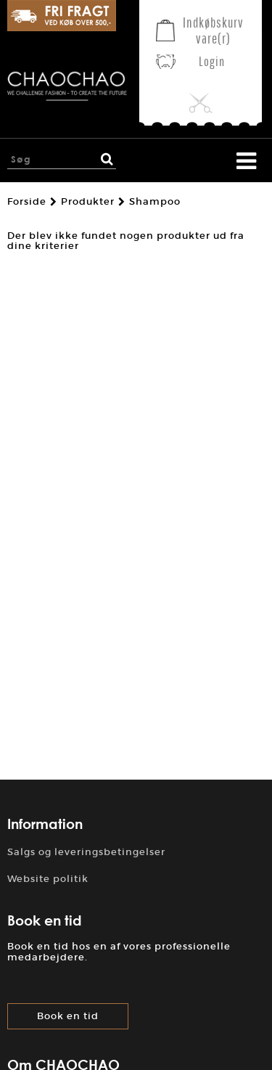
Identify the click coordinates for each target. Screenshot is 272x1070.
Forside (26, 202)
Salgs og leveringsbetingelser (86, 851)
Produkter (88, 202)
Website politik (47, 878)
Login (212, 61)
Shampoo (155, 202)
